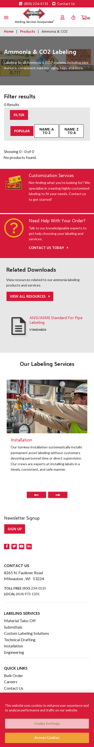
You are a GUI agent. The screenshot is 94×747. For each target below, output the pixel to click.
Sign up (15, 529)
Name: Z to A (71, 131)
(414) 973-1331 (28, 594)
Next (58, 495)
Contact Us (63, 3)
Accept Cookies (47, 738)
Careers (10, 681)
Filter (19, 115)
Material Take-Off (20, 620)
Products (27, 31)
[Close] (87, 701)
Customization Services (51, 175)
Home (8, 31)
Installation (13, 645)
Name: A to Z (46, 131)
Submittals (13, 627)
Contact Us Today (48, 247)
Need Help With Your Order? (57, 220)
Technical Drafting (19, 639)
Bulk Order (13, 675)
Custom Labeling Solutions (26, 633)
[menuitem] (62, 17)
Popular (22, 131)
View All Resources (28, 296)
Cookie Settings (47, 723)
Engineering (14, 652)
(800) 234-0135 (33, 3)
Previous (36, 495)
